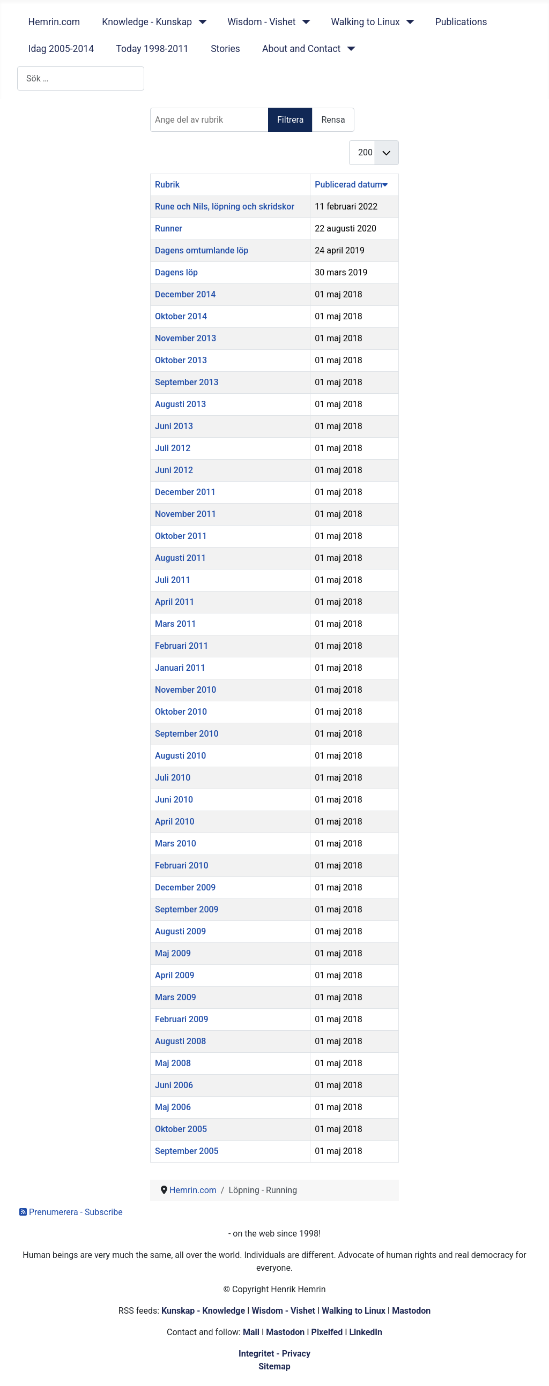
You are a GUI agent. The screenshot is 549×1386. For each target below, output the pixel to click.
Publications (461, 22)
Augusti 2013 (180, 404)
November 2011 (185, 514)
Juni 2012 (174, 470)
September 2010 (187, 734)
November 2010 (185, 690)
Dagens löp (176, 272)
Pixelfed (327, 1332)
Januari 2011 (180, 668)
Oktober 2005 (181, 1129)
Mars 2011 (175, 624)
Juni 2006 (174, 1085)
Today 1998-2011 (152, 48)
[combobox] (80, 78)
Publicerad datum (351, 184)
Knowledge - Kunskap (147, 22)
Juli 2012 (172, 448)
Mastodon (411, 1311)
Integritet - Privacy (274, 1353)
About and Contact (301, 48)
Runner (168, 228)
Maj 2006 (173, 1107)
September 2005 (187, 1151)
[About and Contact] (348, 48)
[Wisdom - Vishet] (303, 22)
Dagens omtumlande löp (201, 250)
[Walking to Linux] (408, 22)
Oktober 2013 (181, 360)
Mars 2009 (175, 997)
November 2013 (185, 338)
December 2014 (185, 294)
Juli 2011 (172, 580)
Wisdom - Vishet (261, 22)
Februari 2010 (181, 865)
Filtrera (290, 120)
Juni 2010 (174, 800)
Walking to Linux (365, 22)
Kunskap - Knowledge (203, 1311)
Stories (225, 48)
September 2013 (187, 382)
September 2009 (187, 909)
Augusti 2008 (180, 1041)
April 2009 (175, 975)
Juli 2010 (172, 778)
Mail (251, 1332)
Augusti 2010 (180, 756)
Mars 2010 (175, 843)
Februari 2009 (181, 1019)
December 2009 (185, 887)
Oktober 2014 (181, 316)
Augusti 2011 (180, 558)
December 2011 (185, 492)
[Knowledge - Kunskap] (200, 22)
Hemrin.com (54, 22)
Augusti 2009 (180, 931)
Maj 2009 (173, 953)
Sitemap (274, 1366)
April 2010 (175, 821)
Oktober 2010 (181, 712)
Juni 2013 (174, 426)
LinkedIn (365, 1332)
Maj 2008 (173, 1063)
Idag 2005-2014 (61, 48)
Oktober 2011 (181, 536)
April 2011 (175, 602)
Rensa (333, 120)
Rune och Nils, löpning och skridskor (224, 206)
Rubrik (167, 184)
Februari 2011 (181, 646)
